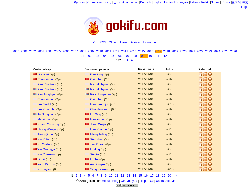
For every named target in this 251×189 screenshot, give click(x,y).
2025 (225, 51)
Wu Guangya (46, 149)
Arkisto (135, 42)
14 (134, 175)
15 (140, 175)
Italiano (195, 2)
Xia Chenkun (46, 154)
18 (157, 175)
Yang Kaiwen (99, 169)
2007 (74, 51)
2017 (158, 51)
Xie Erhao (96, 139)
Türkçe (225, 2)
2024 (216, 51)
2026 (233, 51)
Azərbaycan (130, 2)
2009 (91, 51)
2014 (133, 51)
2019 (175, 51)
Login (244, 7)
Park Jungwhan (100, 94)
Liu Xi (41, 159)
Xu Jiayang (44, 169)
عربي (117, 2)
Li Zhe (94, 159)
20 (169, 175)
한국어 (236, 2)
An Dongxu (97, 164)
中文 (245, 2)
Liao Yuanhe (98, 129)
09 (142, 56)
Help (143, 181)
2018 (166, 51)
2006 (66, 51)
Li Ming (95, 149)
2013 (124, 51)
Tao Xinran (97, 144)
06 (120, 56)
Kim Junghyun (46, 94)
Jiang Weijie (98, 124)
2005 (57, 51)
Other (112, 42)
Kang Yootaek (46, 84)
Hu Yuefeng (45, 144)
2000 (15, 51)
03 (97, 56)
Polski (205, 2)
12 (165, 56)
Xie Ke (94, 154)
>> (175, 175)
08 (135, 56)
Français (182, 2)
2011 (108, 51)
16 (146, 175)
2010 (99, 51)
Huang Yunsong (48, 124)
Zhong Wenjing (47, 129)
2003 (41, 51)
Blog (115, 181)
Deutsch (145, 2)
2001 (24, 51)
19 (163, 175)
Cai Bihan (96, 79)
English (157, 2)
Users (160, 181)
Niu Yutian (44, 139)
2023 (208, 51)
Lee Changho (46, 109)
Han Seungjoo (99, 104)
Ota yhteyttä (129, 181)
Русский (79, 2)
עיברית (107, 2)
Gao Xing (96, 74)
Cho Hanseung (100, 109)
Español (169, 2)
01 (82, 56)
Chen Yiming (45, 79)
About (106, 181)
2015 (141, 51)
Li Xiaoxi (43, 74)
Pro (95, 42)
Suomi (215, 2)
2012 (116, 51)
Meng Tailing (98, 134)
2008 (82, 51)
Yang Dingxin (46, 164)
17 (151, 175)
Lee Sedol (44, 104)
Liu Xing (95, 114)
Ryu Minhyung (99, 84)
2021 (191, 51)
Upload (123, 42)
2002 (32, 51)
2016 (149, 51)
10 (150, 56)
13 (128, 175)
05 (112, 56)
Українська (94, 2)
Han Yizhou (97, 119)
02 (89, 56)
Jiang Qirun (45, 134)
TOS (151, 181)
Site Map (171, 181)
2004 (49, 51)
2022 (200, 51)
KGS (103, 42)
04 (105, 56)
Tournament (150, 42)
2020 (183, 51)
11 (157, 56)
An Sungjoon (46, 114)
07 (127, 56)
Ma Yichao (44, 119)
